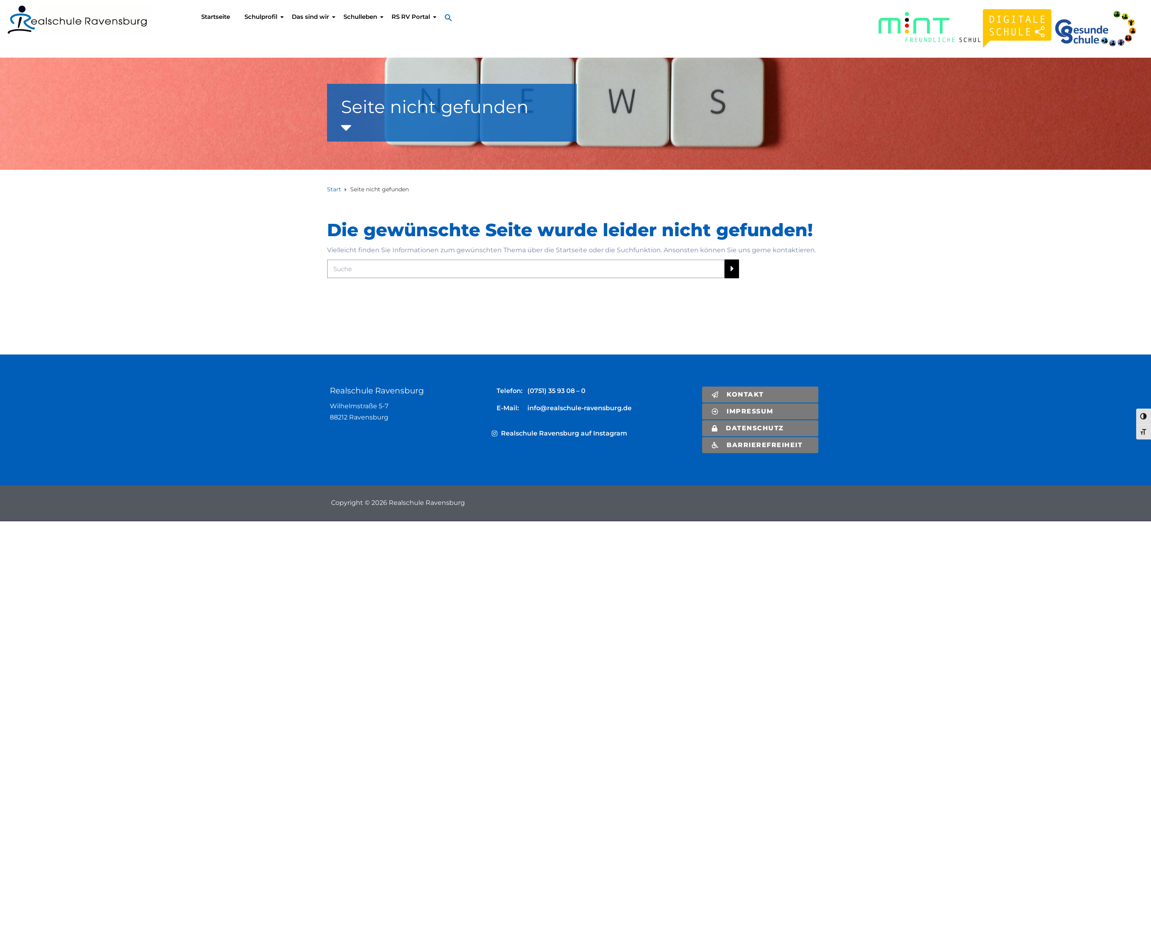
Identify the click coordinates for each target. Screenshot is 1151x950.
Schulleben (360, 16)
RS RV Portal (411, 16)
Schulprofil (260, 16)
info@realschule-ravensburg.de (579, 408)
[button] (450, 17)
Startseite (215, 16)
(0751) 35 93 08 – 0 (556, 391)
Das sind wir (310, 16)
